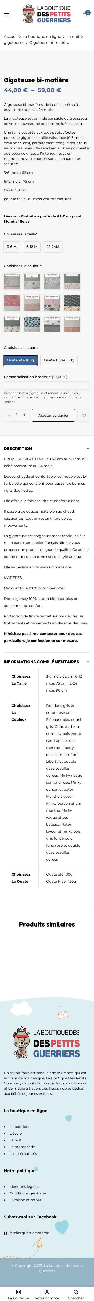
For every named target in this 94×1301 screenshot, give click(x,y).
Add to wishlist (84, 415)
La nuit (72, 36)
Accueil (10, 36)
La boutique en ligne (42, 36)
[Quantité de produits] (16, 415)
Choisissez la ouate (21, 347)
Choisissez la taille (20, 234)
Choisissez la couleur (22, 266)
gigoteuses (14, 42)
